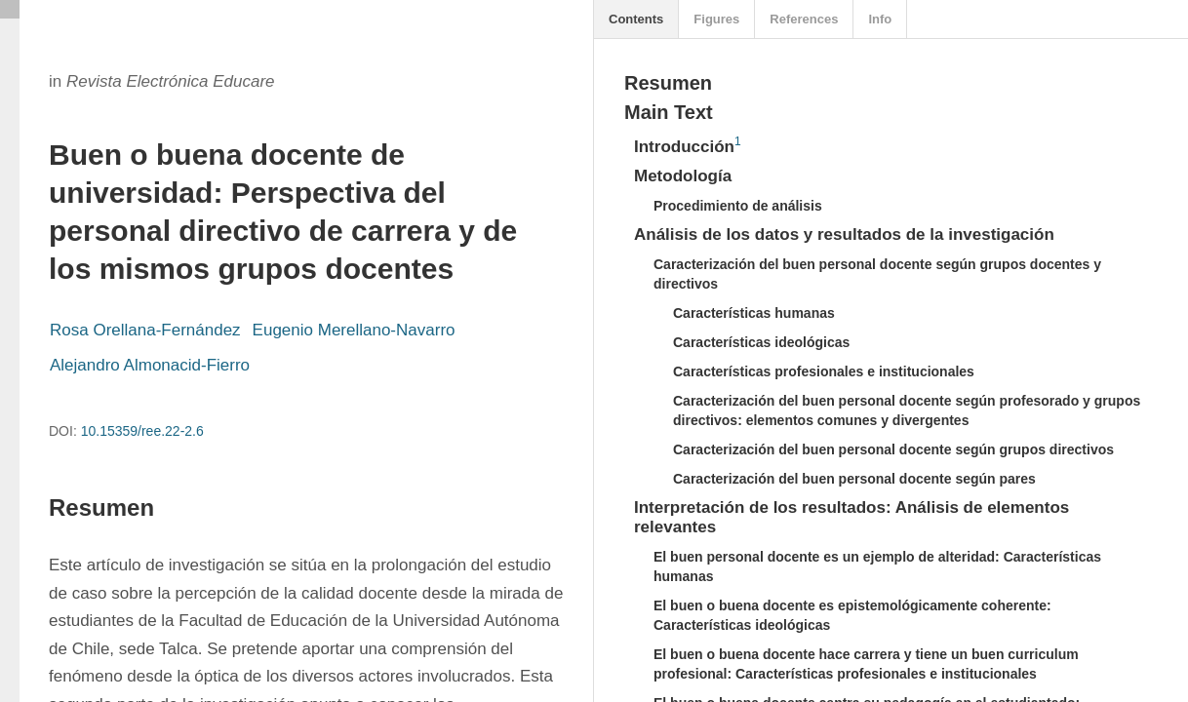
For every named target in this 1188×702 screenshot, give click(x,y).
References (804, 19)
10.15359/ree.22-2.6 (142, 431)
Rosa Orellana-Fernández (145, 330)
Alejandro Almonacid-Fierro (150, 365)
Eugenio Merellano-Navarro (354, 330)
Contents (636, 19)
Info (879, 19)
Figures (716, 19)
